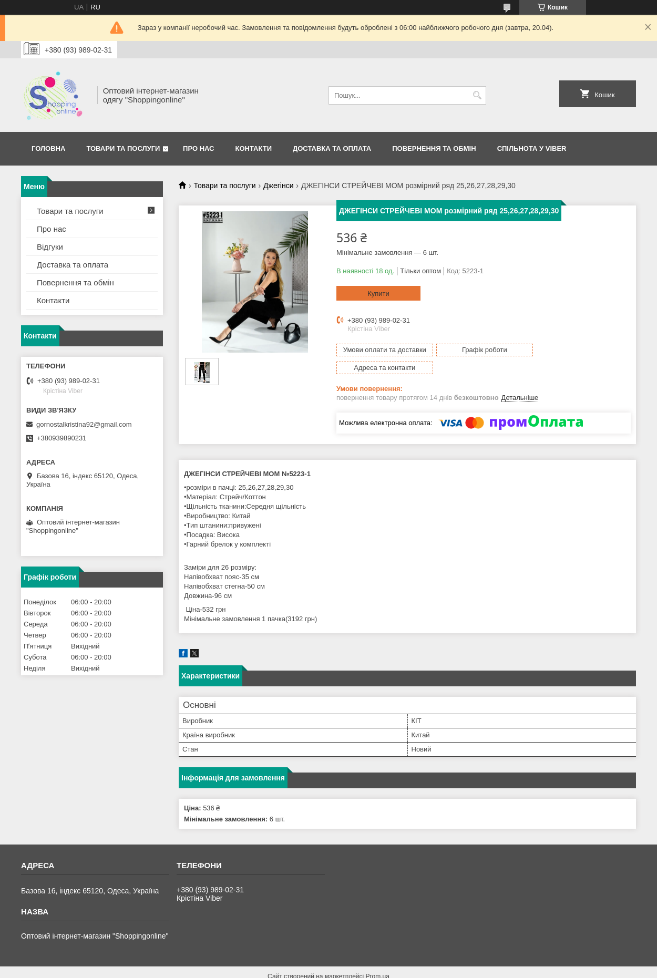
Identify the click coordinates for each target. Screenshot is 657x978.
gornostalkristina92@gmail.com (84, 424)
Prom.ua (377, 958)
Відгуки (50, 246)
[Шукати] (477, 95)
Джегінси (278, 185)
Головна (48, 148)
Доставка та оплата (332, 148)
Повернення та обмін (75, 282)
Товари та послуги (123, 148)
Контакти (253, 148)
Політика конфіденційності (434, 968)
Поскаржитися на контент (352, 968)
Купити (378, 293)
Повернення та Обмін (434, 148)
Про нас (198, 148)
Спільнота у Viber (532, 148)
